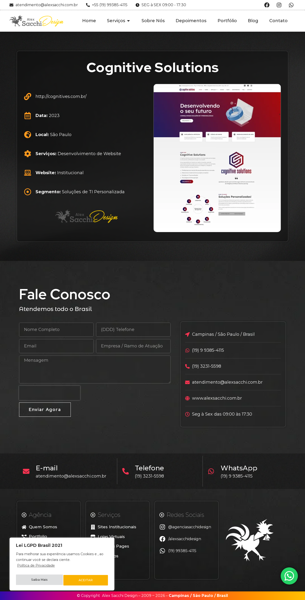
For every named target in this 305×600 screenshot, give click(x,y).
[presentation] (49, 393)
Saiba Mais (39, 580)
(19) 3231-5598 (151, 476)
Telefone (151, 468)
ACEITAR (86, 580)
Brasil (222, 595)
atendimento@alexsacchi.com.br (72, 476)
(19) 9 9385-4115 (238, 476)
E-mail (48, 468)
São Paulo (203, 595)
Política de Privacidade (36, 568)
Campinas (179, 595)
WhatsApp (240, 468)
